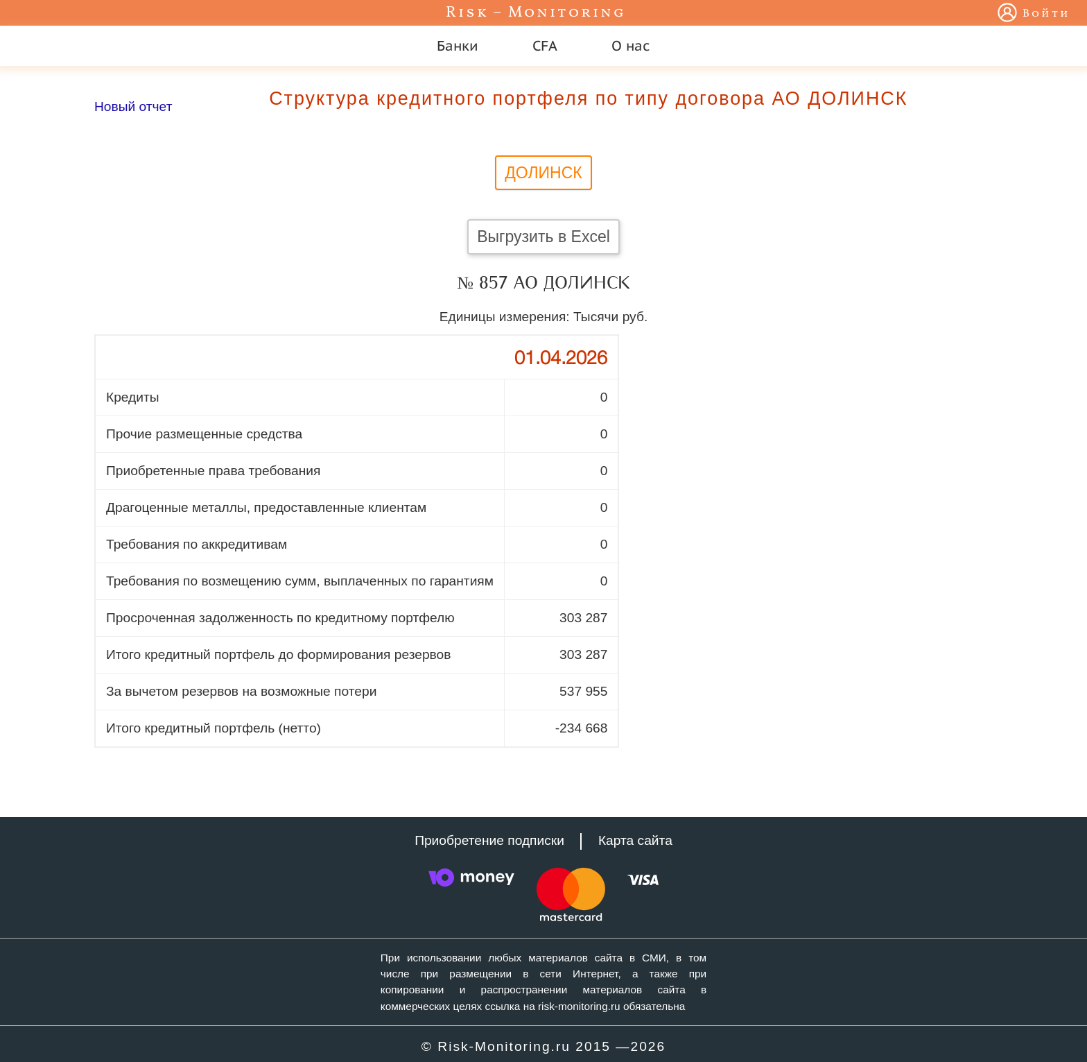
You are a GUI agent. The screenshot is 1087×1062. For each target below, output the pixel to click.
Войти (1046, 14)
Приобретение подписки (489, 840)
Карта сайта (635, 840)
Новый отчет (133, 106)
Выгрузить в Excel (543, 237)
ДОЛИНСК (543, 173)
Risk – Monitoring (536, 13)
